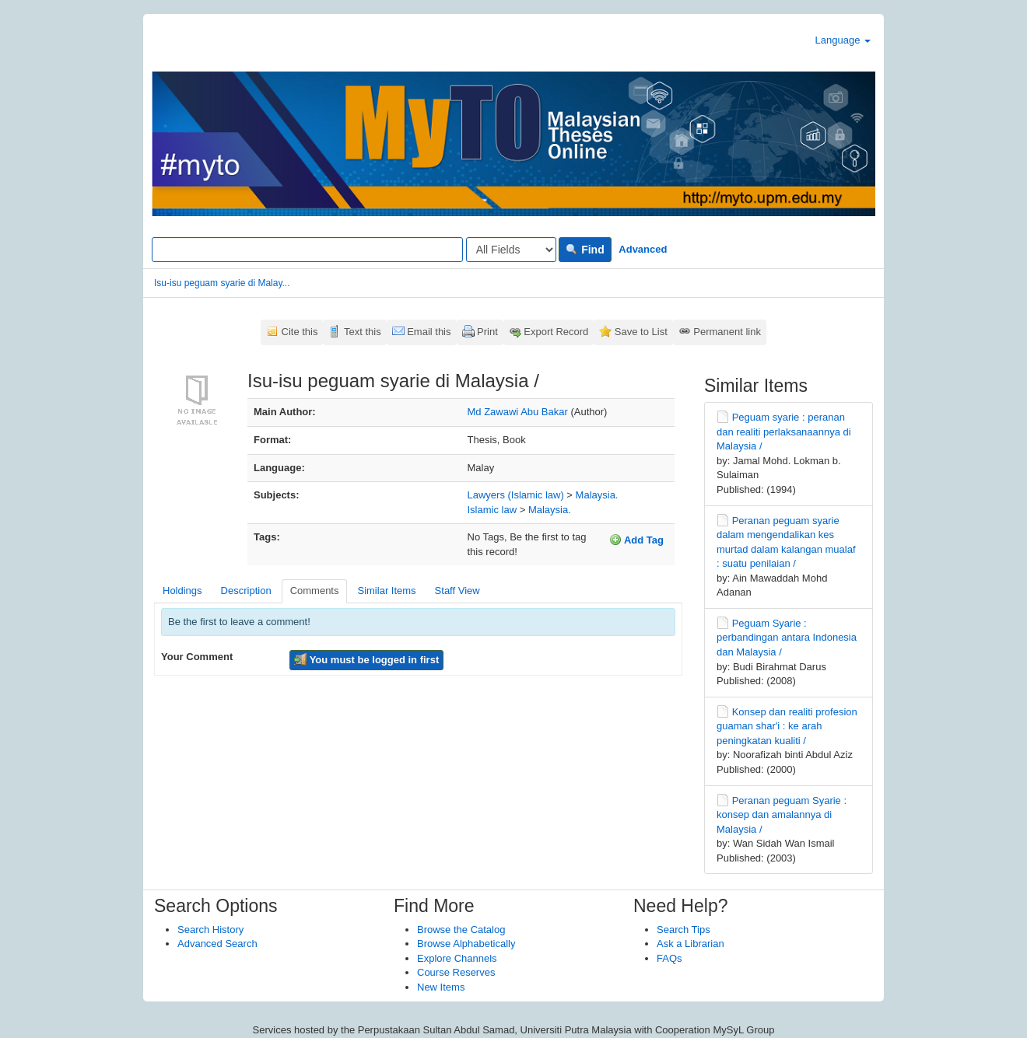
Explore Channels (457, 958)
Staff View (457, 590)
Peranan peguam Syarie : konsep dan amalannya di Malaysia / (781, 815)
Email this (428, 331)
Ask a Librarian (690, 943)
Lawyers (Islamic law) (516, 495)
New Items (440, 987)
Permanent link (727, 331)
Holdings (182, 590)
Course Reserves (456, 972)
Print (487, 331)
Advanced (643, 249)
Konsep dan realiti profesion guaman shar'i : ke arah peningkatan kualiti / (787, 726)
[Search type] (511, 249)
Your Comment (197, 656)
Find (585, 249)
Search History (210, 929)
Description (246, 590)
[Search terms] (307, 249)
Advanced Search (217, 943)
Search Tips (683, 929)
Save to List (641, 331)
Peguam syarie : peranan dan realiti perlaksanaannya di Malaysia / (784, 431)
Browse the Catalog (461, 929)
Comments (314, 590)
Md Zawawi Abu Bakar (518, 412)
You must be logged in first (366, 659)
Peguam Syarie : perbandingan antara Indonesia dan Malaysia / (787, 637)
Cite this (300, 331)
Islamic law (492, 510)
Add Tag (636, 539)
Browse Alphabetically (466, 943)
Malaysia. (597, 495)
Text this (362, 331)
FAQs (669, 958)
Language (843, 40)
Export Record (556, 331)
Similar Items (386, 590)
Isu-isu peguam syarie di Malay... (222, 283)
